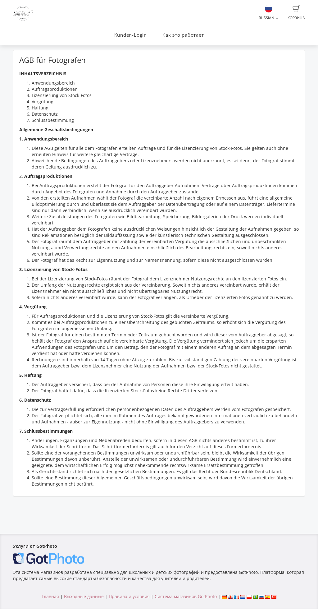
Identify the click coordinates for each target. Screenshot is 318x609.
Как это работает (183, 35)
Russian (268, 13)
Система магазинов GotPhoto (186, 596)
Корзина (296, 13)
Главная (50, 596)
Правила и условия (129, 596)
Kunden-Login (130, 35)
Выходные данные (84, 596)
